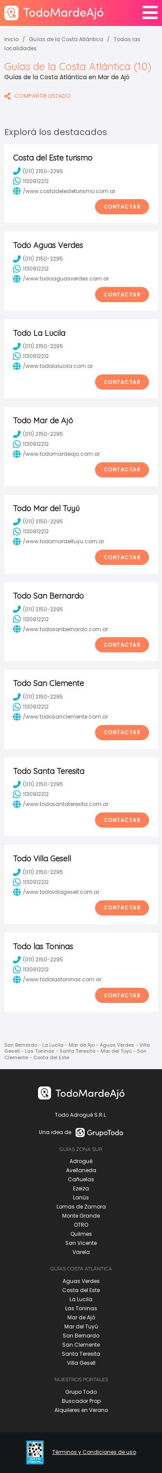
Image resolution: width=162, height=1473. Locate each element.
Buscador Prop (81, 1401)
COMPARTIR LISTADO (37, 96)
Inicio (11, 39)
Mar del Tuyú (81, 1326)
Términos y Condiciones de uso (94, 1452)
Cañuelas (81, 1179)
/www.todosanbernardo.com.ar (60, 629)
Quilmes (81, 1234)
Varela (81, 1252)
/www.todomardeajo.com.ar (56, 454)
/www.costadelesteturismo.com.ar (64, 191)
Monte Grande (81, 1215)
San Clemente (81, 1344)
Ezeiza (81, 1188)
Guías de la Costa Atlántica (66, 39)
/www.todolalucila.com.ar (53, 366)
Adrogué (81, 1161)
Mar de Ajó (81, 1317)
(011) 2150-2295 (38, 171)
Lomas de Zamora (81, 1206)
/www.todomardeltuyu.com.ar (58, 541)
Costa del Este (81, 1290)
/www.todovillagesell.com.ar (56, 892)
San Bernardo (81, 1335)
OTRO (81, 1224)
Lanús (81, 1197)
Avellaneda (81, 1170)
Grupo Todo (81, 1392)
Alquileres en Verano (81, 1410)
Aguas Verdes (81, 1281)
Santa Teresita (81, 1353)
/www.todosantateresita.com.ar (60, 804)
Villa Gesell (81, 1363)
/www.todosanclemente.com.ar (60, 717)
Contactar (122, 206)
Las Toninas (81, 1308)
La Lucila (81, 1299)
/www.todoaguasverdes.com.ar (61, 279)
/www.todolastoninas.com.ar (57, 979)
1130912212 (31, 181)
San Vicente (81, 1243)
